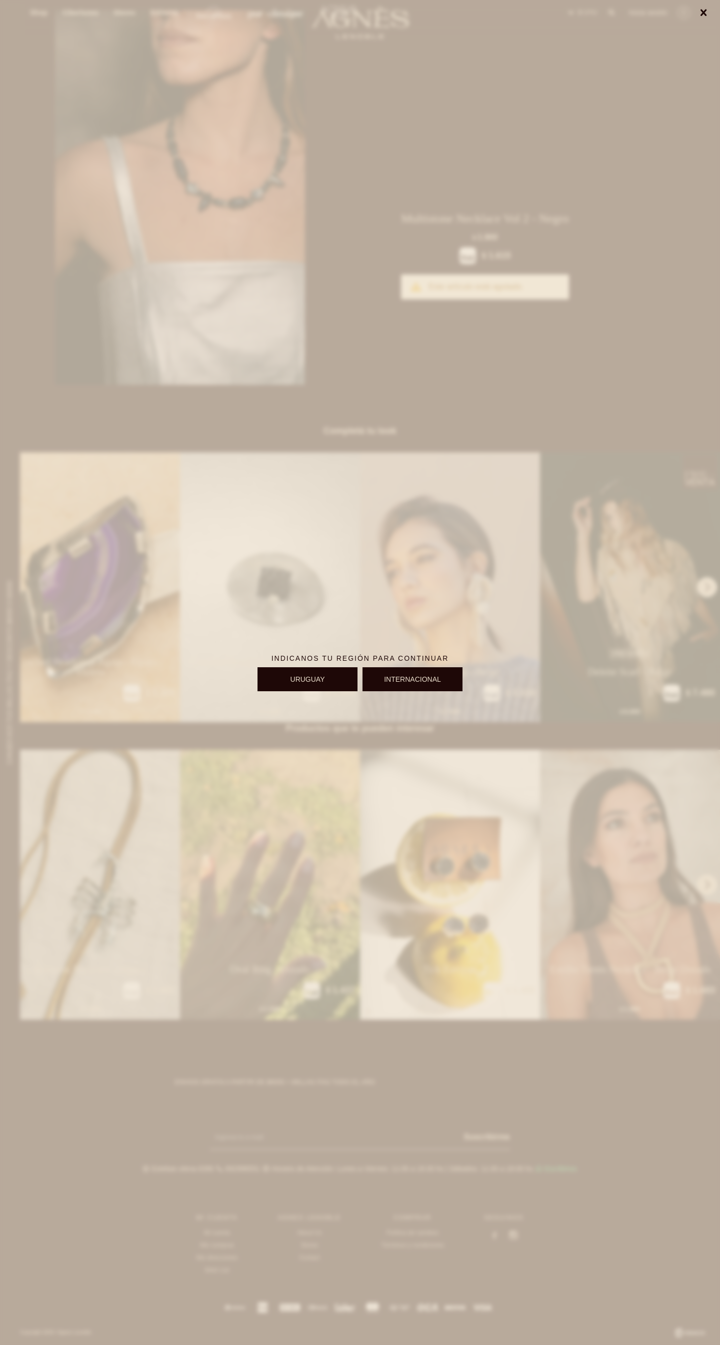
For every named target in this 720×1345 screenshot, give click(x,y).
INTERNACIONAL (412, 679)
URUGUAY (307, 679)
